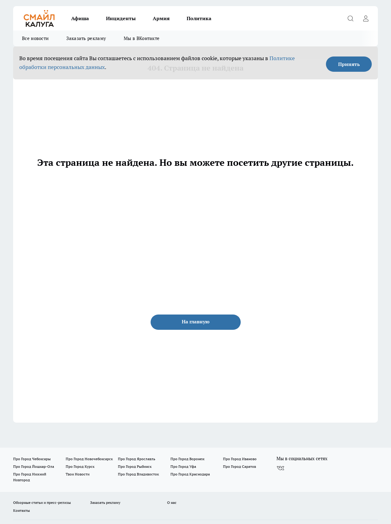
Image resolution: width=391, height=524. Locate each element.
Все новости (35, 38)
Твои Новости (78, 474)
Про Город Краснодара (190, 474)
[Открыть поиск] (350, 18)
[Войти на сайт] (366, 18)
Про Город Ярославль (136, 459)
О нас (172, 502)
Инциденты (121, 18)
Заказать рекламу (86, 38)
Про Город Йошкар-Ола (33, 466)
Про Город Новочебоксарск (89, 459)
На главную (196, 321)
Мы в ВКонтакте (141, 38)
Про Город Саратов (239, 466)
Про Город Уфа (183, 466)
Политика (199, 18)
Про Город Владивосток (138, 474)
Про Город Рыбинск (135, 466)
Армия (161, 18)
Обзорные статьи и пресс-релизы (42, 502)
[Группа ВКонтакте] (280, 468)
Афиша (80, 18)
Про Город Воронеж (187, 459)
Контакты (21, 510)
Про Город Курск (80, 466)
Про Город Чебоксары (32, 459)
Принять (349, 64)
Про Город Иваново (240, 459)
